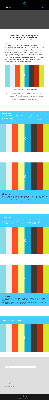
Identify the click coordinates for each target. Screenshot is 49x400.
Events (18, 367)
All (6, 367)
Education (12, 367)
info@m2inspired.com (9, 386)
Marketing (24, 367)
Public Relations (32, 367)
